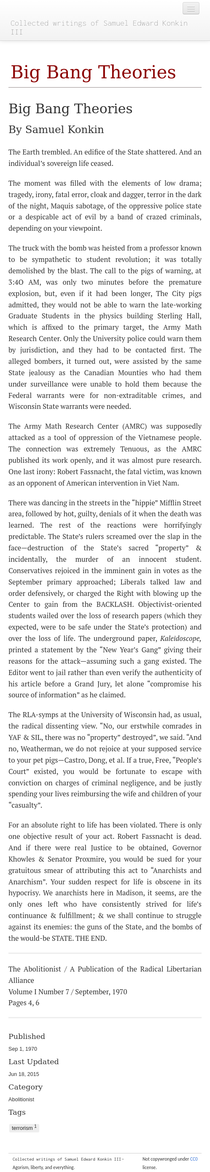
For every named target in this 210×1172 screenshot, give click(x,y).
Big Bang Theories (93, 72)
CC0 (194, 1159)
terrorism (24, 1127)
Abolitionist (21, 1100)
